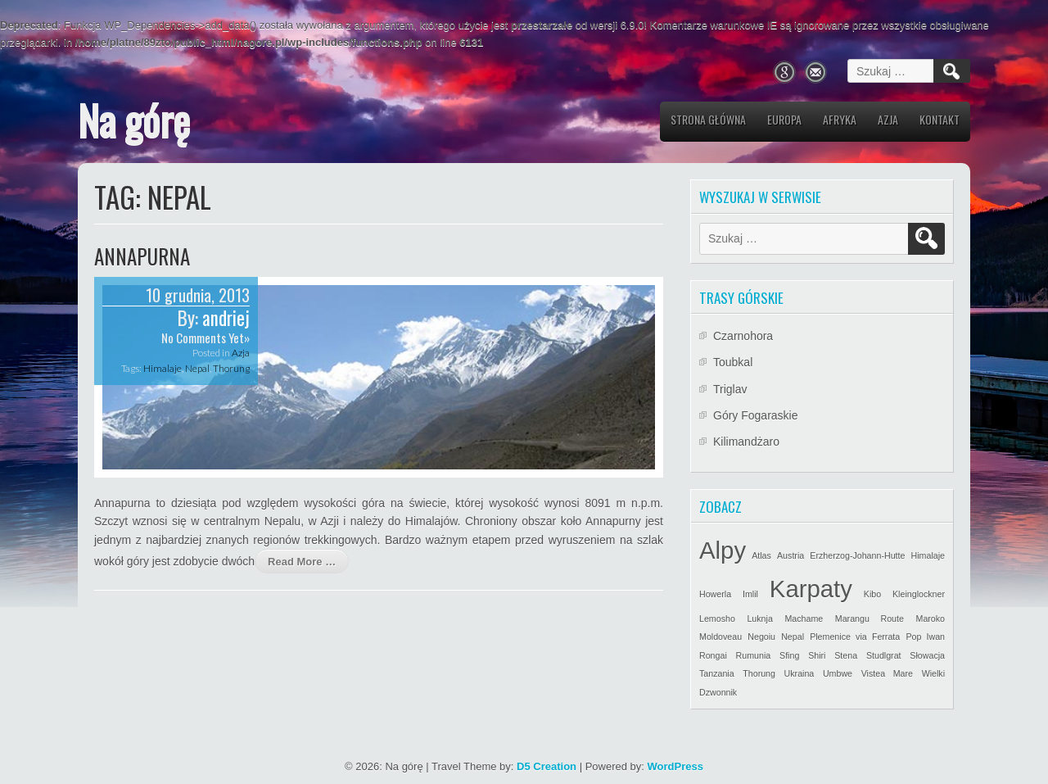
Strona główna (708, 119)
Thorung (231, 368)
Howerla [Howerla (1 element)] (715, 594)
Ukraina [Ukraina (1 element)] (799, 673)
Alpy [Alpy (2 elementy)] (722, 550)
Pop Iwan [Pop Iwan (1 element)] (925, 636)
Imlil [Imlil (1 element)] (750, 594)
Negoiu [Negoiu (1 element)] (761, 636)
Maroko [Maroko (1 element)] (931, 618)
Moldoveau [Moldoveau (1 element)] (720, 636)
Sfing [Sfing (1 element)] (789, 655)
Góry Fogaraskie (755, 415)
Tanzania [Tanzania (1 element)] (716, 673)
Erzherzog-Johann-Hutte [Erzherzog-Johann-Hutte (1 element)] (857, 555)
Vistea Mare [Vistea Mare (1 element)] (887, 673)
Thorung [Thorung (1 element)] (759, 673)
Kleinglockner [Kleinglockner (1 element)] (918, 594)
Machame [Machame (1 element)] (803, 618)
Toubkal (732, 362)
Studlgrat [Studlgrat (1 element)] (883, 655)
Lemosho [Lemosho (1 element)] (717, 618)
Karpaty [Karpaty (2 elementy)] (811, 588)
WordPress (675, 766)
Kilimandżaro (746, 441)
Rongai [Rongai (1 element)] (713, 655)
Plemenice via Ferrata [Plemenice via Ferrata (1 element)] (855, 636)
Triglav (730, 389)
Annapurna (142, 256)
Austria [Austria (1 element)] (790, 555)
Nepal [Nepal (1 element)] (792, 636)
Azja (888, 119)
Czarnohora (743, 335)
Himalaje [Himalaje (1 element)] (928, 555)
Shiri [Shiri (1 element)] (816, 655)
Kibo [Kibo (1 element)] (872, 594)
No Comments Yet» (205, 338)
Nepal (197, 368)
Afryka (839, 119)
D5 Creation (546, 766)
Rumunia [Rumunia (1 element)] (753, 655)
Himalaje (162, 368)
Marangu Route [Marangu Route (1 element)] (869, 618)
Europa (784, 119)
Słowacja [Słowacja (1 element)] (927, 655)
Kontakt (939, 119)
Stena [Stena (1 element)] (845, 655)
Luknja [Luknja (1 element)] (759, 618)
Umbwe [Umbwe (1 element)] (837, 673)
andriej (226, 318)
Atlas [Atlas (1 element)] (761, 555)
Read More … (302, 561)
